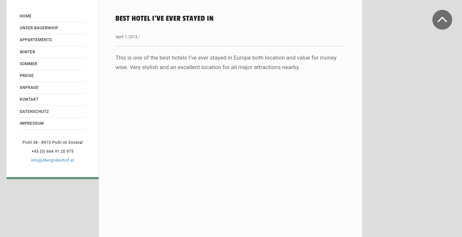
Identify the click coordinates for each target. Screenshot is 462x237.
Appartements (36, 40)
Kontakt (29, 99)
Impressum (32, 123)
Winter (27, 52)
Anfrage (29, 87)
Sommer (28, 64)
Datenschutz (34, 111)
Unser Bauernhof (39, 28)
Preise (27, 75)
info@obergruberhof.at (52, 160)
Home (26, 16)
